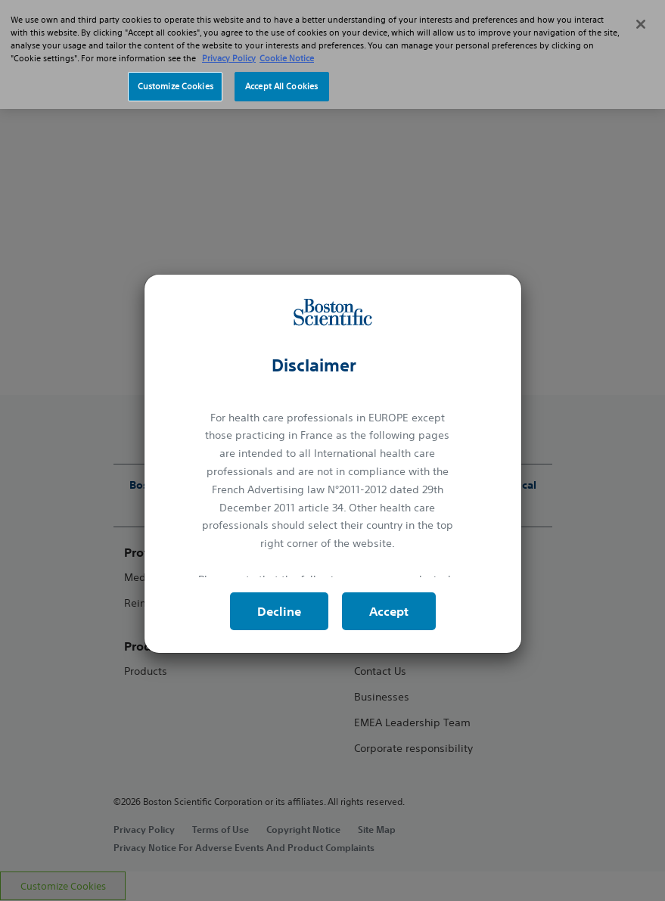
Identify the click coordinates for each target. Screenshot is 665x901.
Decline (279, 611)
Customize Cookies (175, 86)
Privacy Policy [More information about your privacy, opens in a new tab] (229, 58)
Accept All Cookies (281, 86)
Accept (389, 611)
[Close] (640, 24)
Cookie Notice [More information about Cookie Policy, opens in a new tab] (286, 58)
